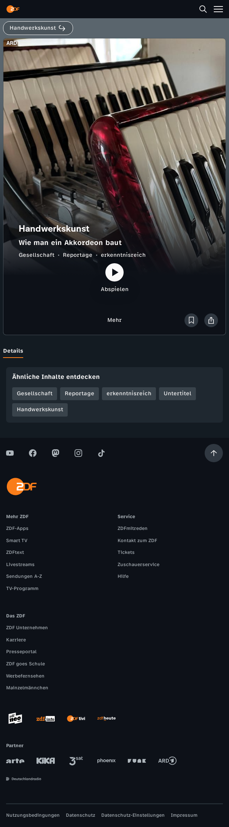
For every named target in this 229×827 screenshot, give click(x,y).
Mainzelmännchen (27, 687)
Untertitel (177, 393)
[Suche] (203, 9)
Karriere (16, 640)
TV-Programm (22, 588)
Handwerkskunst (40, 409)
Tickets (126, 552)
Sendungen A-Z (24, 576)
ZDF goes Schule (25, 663)
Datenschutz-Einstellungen (133, 815)
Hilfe (123, 576)
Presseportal (21, 651)
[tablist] (114, 351)
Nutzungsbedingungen (33, 815)
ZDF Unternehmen (27, 627)
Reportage (77, 255)
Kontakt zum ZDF (137, 540)
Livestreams (20, 564)
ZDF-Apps (17, 528)
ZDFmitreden (133, 528)
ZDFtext (15, 552)
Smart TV (16, 540)
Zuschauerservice (138, 564)
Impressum (184, 815)
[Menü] (218, 9)
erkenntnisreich (123, 255)
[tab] (13, 351)
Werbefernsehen (25, 676)
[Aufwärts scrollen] (214, 453)
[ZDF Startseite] (13, 9)
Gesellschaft (36, 255)
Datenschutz (80, 815)
